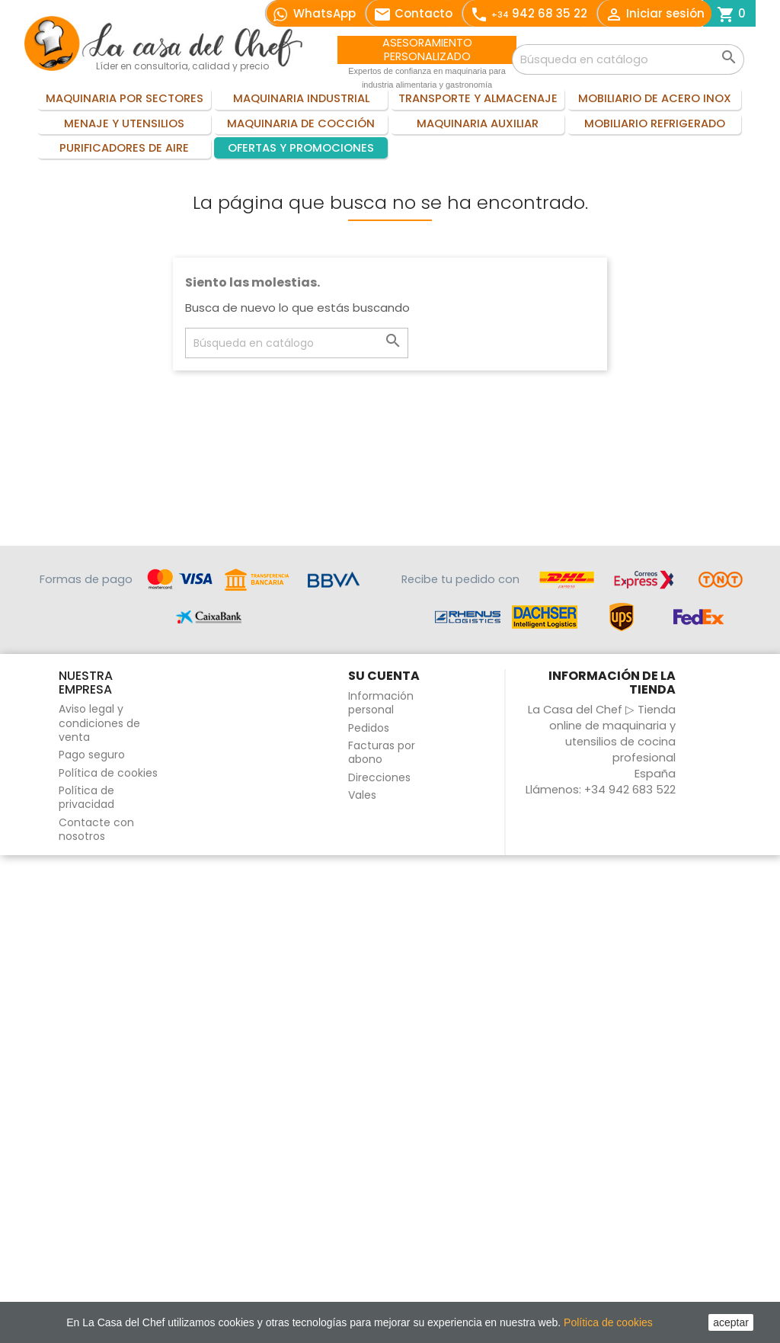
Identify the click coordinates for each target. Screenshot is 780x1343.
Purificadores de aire (124, 147)
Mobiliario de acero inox (654, 98)
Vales (362, 795)
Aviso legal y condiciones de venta (99, 723)
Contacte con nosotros (96, 829)
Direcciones (379, 777)
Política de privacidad (86, 797)
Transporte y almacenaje (478, 98)
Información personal (381, 702)
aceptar (731, 1322)
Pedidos (368, 728)
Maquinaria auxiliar (478, 123)
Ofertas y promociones (301, 147)
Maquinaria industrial (301, 98)
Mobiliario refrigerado (654, 123)
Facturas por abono (381, 752)
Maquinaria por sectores (124, 98)
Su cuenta (384, 675)
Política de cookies (108, 772)
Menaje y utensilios (124, 123)
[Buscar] (628, 59)
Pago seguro (92, 754)
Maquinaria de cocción (301, 123)
